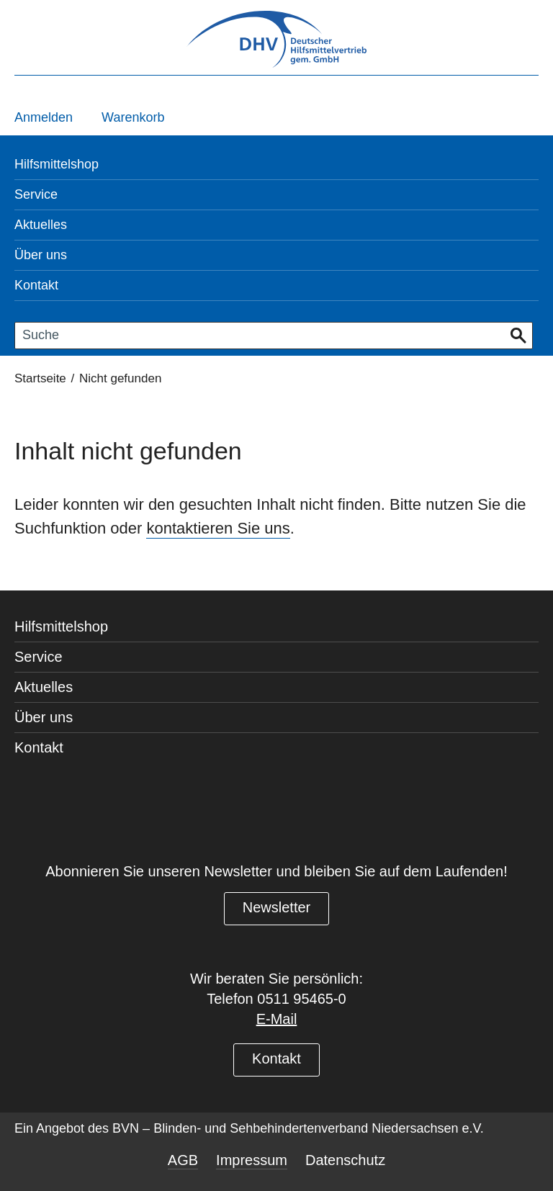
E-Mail (276, 1019)
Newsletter (276, 907)
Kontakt (276, 1058)
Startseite (40, 378)
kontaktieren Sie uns (217, 528)
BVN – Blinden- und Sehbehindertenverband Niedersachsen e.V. (298, 1128)
